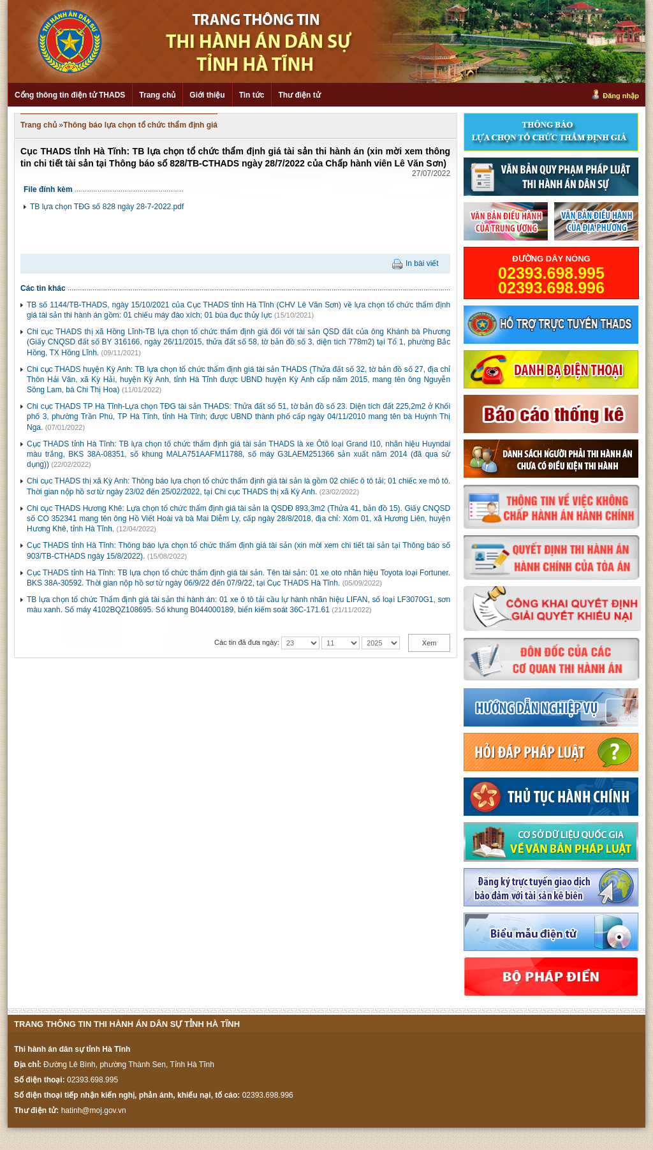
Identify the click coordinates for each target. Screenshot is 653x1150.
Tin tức (252, 95)
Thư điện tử (299, 95)
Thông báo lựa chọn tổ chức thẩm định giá (140, 125)
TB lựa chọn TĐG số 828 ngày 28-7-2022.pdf (107, 206)
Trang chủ (157, 95)
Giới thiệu (206, 95)
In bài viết (422, 263)
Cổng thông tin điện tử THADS (70, 95)
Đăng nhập (621, 96)
